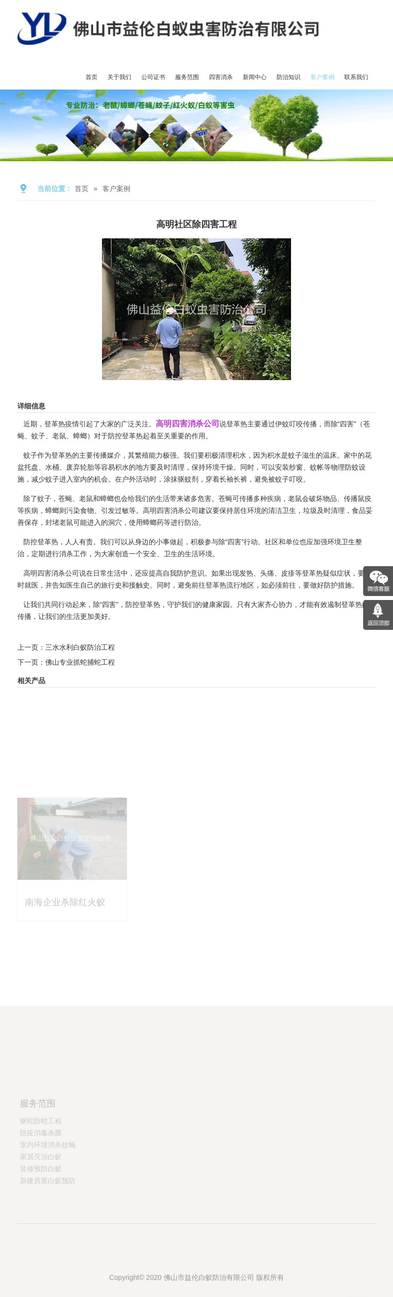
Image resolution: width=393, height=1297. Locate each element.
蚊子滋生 (302, 455)
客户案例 (322, 77)
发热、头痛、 (260, 573)
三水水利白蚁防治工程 (80, 647)
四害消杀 (221, 77)
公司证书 (153, 77)
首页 (92, 77)
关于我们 (119, 77)
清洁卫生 (282, 510)
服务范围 (187, 77)
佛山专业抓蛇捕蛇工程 (80, 662)
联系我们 (356, 77)
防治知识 (288, 77)
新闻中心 (255, 77)
